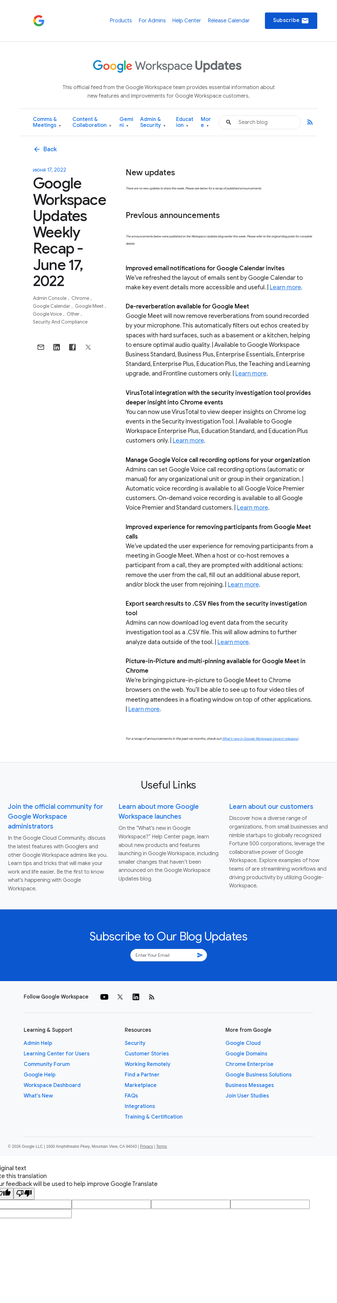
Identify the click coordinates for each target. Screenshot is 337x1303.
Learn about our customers (271, 807)
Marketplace (141, 1085)
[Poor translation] (24, 1194)
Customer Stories (147, 1053)
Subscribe (291, 21)
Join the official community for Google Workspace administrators (55, 817)
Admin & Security (153, 122)
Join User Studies (247, 1096)
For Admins (152, 20)
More (206, 122)
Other (73, 314)
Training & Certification (154, 1117)
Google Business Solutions (258, 1075)
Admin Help (38, 1043)
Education (184, 122)
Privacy (146, 1146)
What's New (38, 1096)
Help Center (186, 20)
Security (135, 1043)
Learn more (285, 287)
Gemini (126, 122)
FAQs (131, 1096)
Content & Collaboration (91, 122)
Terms (161, 1146)
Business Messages (249, 1085)
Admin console (50, 298)
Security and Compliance (60, 322)
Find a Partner (142, 1075)
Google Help (40, 1075)
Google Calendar (52, 306)
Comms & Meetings (47, 122)
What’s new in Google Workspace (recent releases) (260, 738)
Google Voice (48, 314)
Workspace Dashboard (52, 1085)
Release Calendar (229, 20)
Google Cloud (243, 1043)
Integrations (140, 1106)
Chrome (80, 298)
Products (121, 20)
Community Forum (47, 1064)
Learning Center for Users (57, 1053)
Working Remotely (147, 1064)
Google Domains (246, 1053)
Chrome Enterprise (249, 1064)
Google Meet (89, 306)
